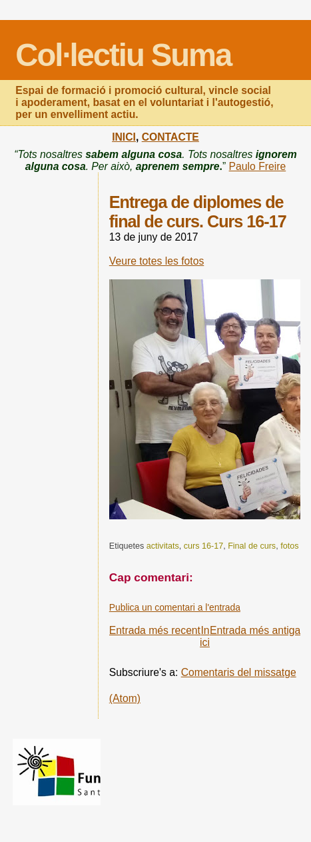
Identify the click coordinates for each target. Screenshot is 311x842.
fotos (289, 546)
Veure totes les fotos (156, 261)
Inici (205, 636)
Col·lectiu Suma (123, 55)
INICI (124, 137)
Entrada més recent (154, 630)
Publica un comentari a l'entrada (174, 607)
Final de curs (252, 546)
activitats (163, 546)
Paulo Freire (257, 166)
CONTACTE (170, 137)
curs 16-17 (203, 546)
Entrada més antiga (255, 630)
